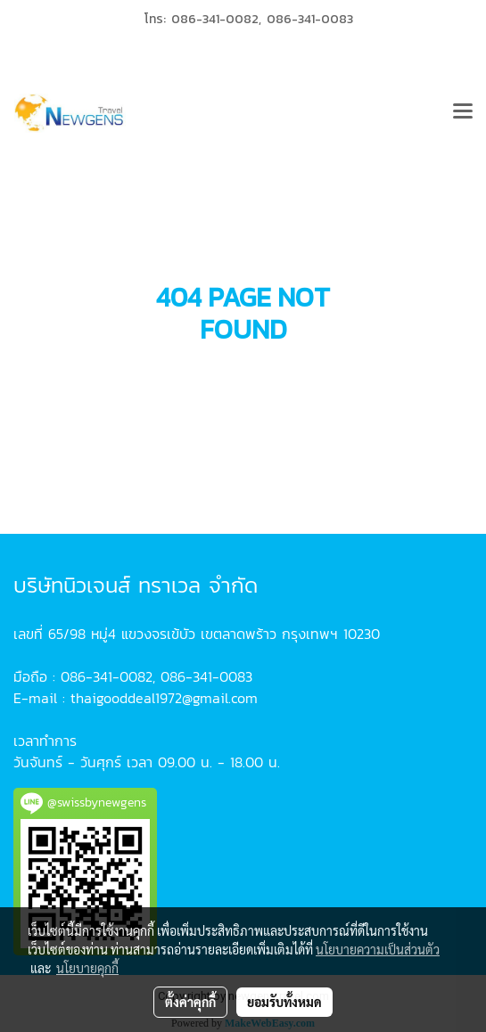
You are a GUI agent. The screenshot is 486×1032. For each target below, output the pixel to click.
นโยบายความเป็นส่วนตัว (378, 949)
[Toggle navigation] (462, 113)
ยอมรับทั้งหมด (284, 1002)
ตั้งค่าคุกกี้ (190, 1002)
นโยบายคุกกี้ (87, 968)
